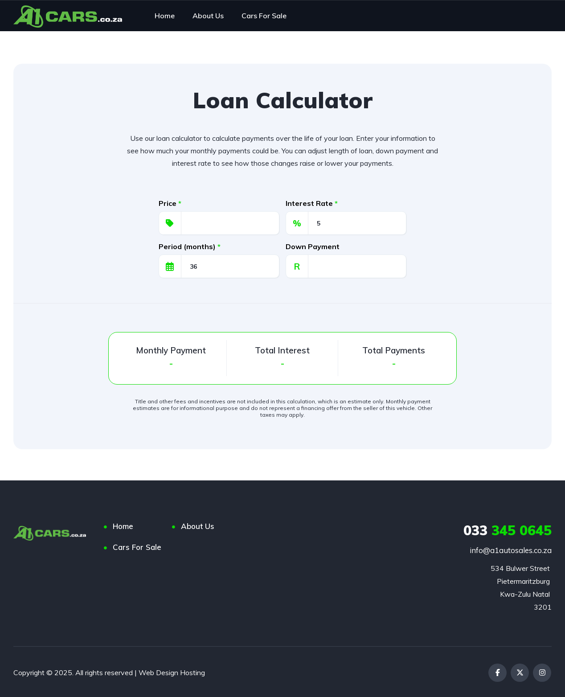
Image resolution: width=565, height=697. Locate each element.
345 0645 (507, 530)
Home (123, 526)
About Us (197, 526)
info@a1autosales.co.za (511, 550)
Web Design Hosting (172, 670)
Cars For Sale (137, 547)
